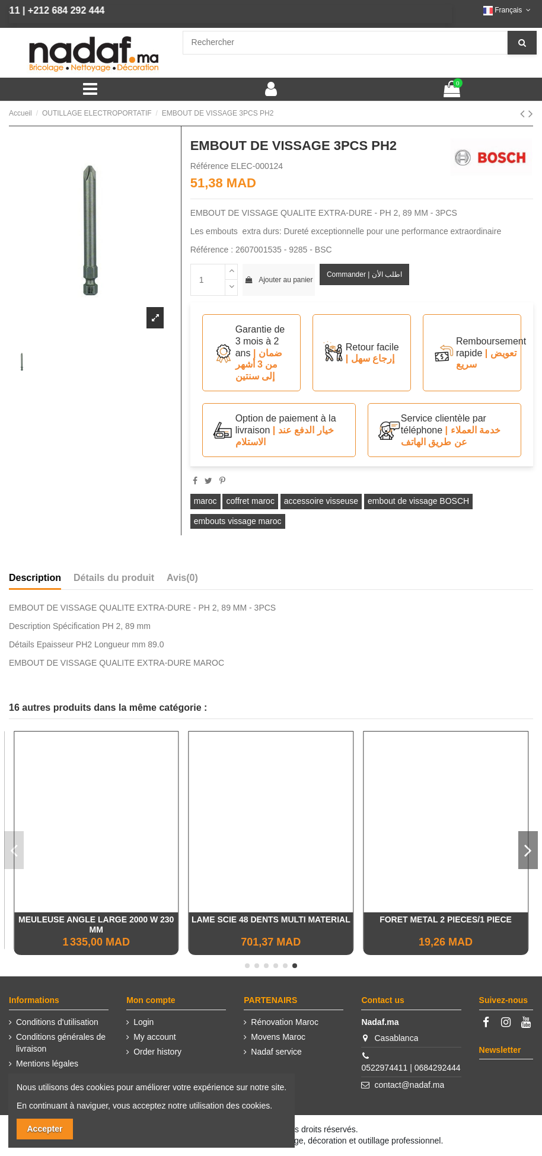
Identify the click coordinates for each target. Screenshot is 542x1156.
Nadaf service (276, 1051)
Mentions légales (47, 1063)
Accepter (45, 1128)
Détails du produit (114, 578)
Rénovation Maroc (284, 1022)
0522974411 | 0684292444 (410, 1067)
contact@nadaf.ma (410, 1085)
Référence (209, 166)
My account (154, 1037)
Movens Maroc (278, 1037)
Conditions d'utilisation (57, 1022)
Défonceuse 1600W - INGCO (445, 919)
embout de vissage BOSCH (418, 501)
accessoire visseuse (321, 501)
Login (143, 1022)
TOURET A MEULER (96, 919)
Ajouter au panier (278, 280)
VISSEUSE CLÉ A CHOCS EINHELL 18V (271, 919)
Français (508, 10)
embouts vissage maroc (238, 521)
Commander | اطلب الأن (364, 274)
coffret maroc (250, 501)
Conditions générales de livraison (61, 1042)
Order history (157, 1051)
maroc (205, 501)
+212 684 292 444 (50, 10)
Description (35, 578)
